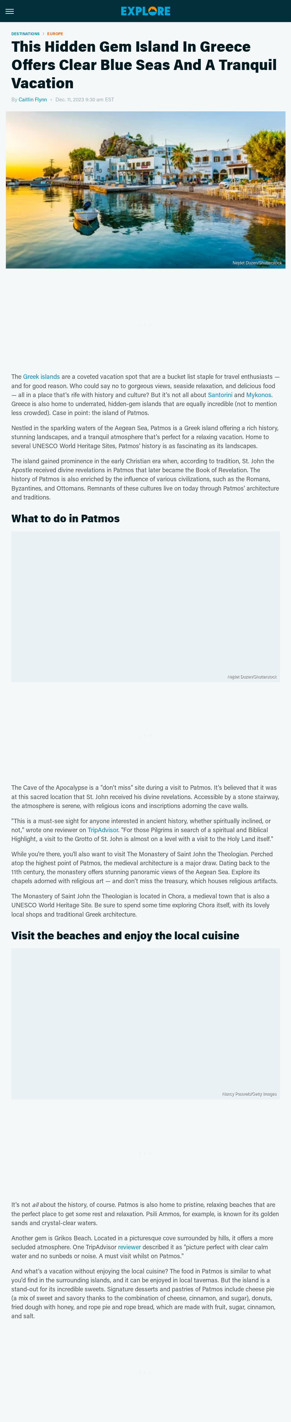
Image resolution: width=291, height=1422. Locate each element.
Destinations (25, 34)
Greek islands (41, 376)
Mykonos (258, 395)
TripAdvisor (103, 830)
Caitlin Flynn (33, 99)
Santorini (220, 395)
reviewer (129, 1247)
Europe (55, 34)
